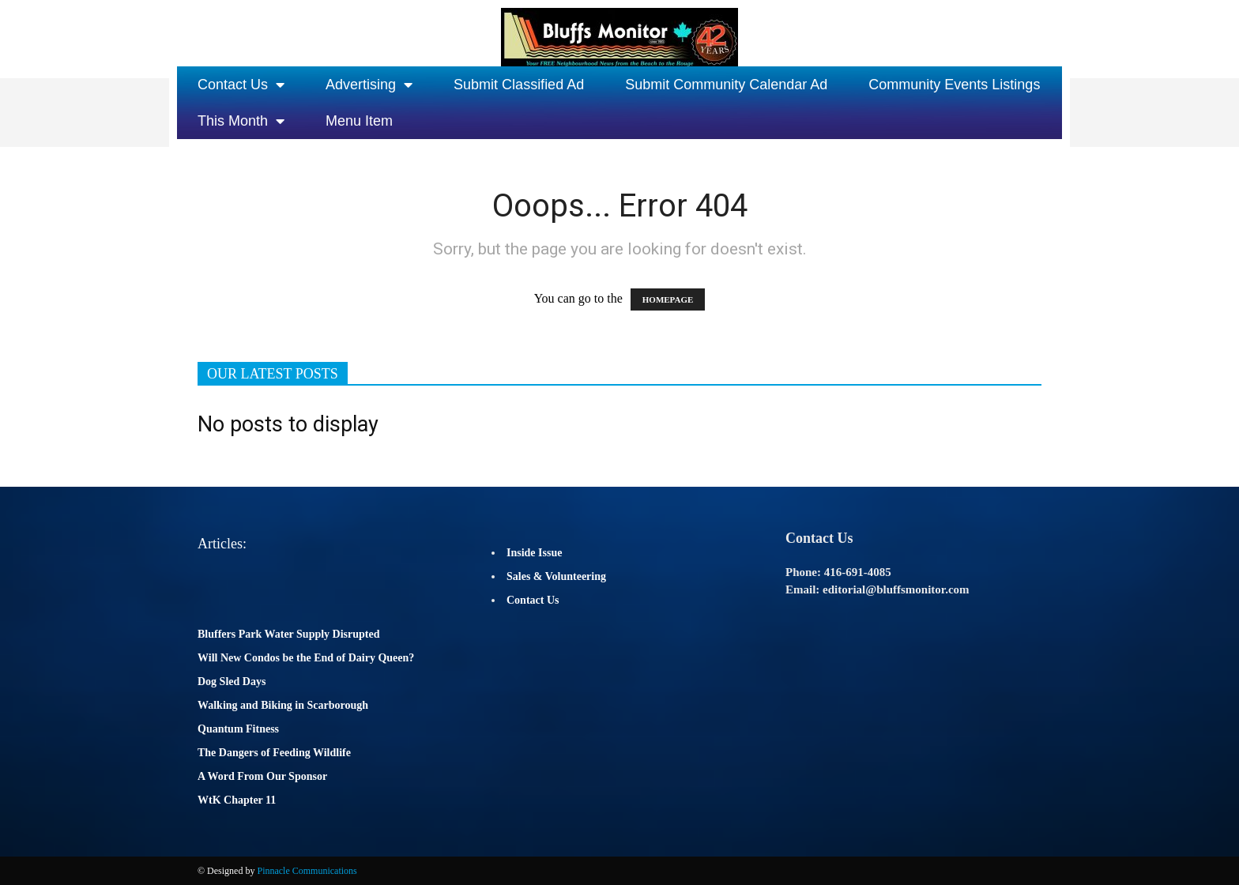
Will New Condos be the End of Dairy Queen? (306, 658)
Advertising (369, 85)
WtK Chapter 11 (237, 800)
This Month (241, 121)
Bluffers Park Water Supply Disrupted (289, 634)
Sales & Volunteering (556, 576)
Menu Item (359, 121)
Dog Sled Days (232, 681)
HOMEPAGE (668, 299)
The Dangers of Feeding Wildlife (274, 753)
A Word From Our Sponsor (262, 776)
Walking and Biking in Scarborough (283, 705)
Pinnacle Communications (306, 870)
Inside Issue (534, 553)
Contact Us (241, 85)
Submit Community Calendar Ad (726, 84)
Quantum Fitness (238, 729)
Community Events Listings (954, 84)
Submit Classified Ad (519, 84)
